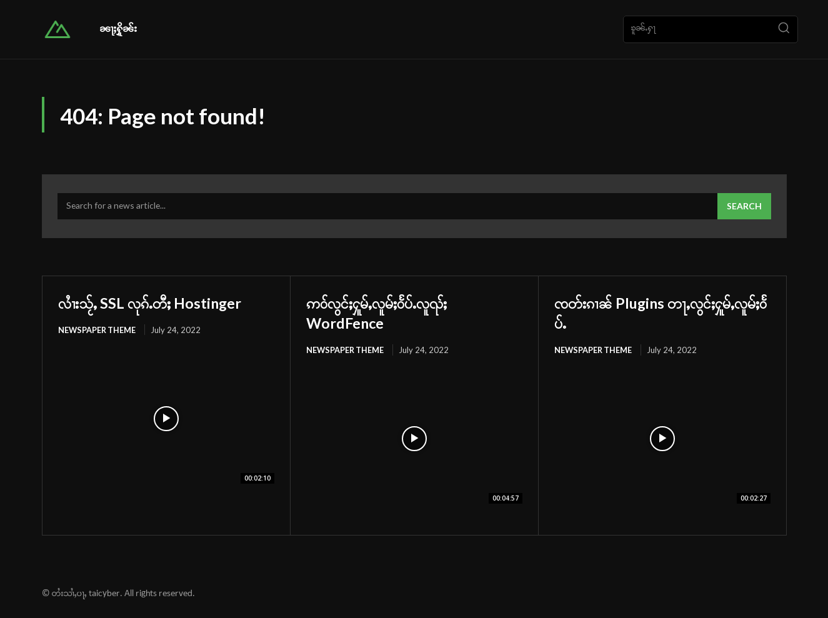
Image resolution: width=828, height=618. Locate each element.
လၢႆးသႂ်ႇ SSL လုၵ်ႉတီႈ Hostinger (166, 303)
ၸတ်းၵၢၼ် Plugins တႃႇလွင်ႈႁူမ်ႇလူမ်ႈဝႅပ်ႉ (662, 313)
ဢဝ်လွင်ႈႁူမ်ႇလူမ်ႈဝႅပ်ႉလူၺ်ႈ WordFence (394, 313)
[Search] (783, 29)
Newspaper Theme (97, 332)
